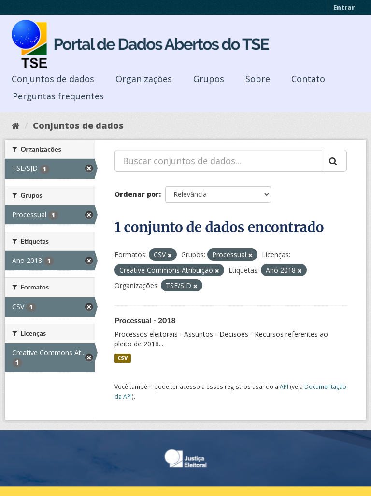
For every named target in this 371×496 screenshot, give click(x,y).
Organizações (143, 78)
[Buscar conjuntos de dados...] (217, 161)
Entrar (344, 7)
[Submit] (334, 161)
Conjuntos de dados (53, 78)
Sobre (257, 78)
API (284, 386)
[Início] (16, 125)
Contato (308, 78)
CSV (122, 358)
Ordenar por (136, 194)
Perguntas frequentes (58, 96)
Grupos (208, 78)
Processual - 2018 (145, 320)
